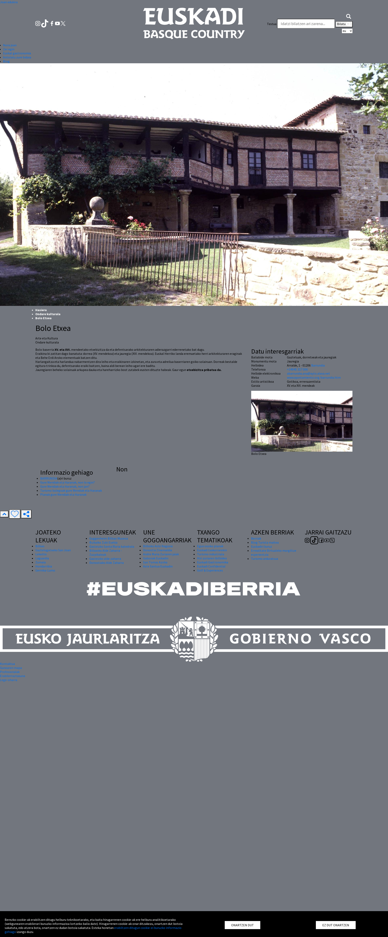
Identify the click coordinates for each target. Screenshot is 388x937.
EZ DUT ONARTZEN (335, 925)
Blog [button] (6, 61)
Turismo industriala (210, 554)
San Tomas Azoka (155, 562)
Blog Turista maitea (265, 542)
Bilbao (39, 546)
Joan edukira (9, 2)
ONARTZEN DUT (242, 925)
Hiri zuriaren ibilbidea (212, 558)
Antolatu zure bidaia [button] (17, 57)
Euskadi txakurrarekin (212, 550)
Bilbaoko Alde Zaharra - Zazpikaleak (105, 552)
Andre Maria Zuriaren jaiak (161, 554)
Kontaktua (7, 664)
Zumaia (40, 562)
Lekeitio (41, 554)
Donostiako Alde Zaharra (106, 563)
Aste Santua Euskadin (158, 566)
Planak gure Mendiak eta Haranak (63, 494)
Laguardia (42, 558)
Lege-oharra (8, 680)
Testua (271, 24)
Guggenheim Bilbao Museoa (108, 538)
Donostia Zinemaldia (157, 550)
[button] (348, 16)
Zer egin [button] (8, 49)
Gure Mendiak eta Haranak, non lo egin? (67, 482)
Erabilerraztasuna (12, 676)
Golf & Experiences (210, 570)
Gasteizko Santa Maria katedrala (111, 546)
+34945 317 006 (297, 369)
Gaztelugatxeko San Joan (53, 550)
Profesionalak (10, 672)
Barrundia (318, 365)
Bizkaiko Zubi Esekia (103, 542)
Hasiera (41, 310)
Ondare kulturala (47, 314)
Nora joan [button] (10, 45)
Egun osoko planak (210, 546)
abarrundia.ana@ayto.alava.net (308, 373)
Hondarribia (43, 566)
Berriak (256, 538)
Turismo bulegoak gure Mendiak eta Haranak (71, 490)
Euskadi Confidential (211, 566)
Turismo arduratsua (264, 559)
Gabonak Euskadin (155, 558)
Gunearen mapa (11, 668)
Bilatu (344, 24)
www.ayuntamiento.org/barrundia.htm (314, 377)
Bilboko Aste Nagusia (158, 546)
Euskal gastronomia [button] (17, 53)
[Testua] (306, 24)
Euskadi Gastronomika (212, 562)
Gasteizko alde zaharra (105, 559)
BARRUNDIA (48, 478)
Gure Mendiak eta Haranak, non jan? (65, 486)
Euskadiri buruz (261, 546)
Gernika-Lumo (45, 570)
